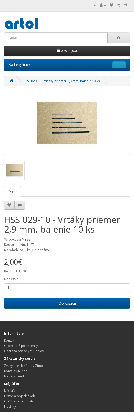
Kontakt (9, 340)
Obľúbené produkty (19, 401)
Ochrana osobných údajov (24, 351)
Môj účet (10, 390)
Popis (12, 191)
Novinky (10, 406)
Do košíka (67, 303)
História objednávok (19, 396)
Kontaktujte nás (15, 371)
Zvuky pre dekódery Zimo (23, 365)
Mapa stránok (14, 376)
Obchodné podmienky (21, 346)
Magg (26, 239)
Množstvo (11, 279)
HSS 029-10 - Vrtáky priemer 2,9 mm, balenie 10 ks (62, 81)
